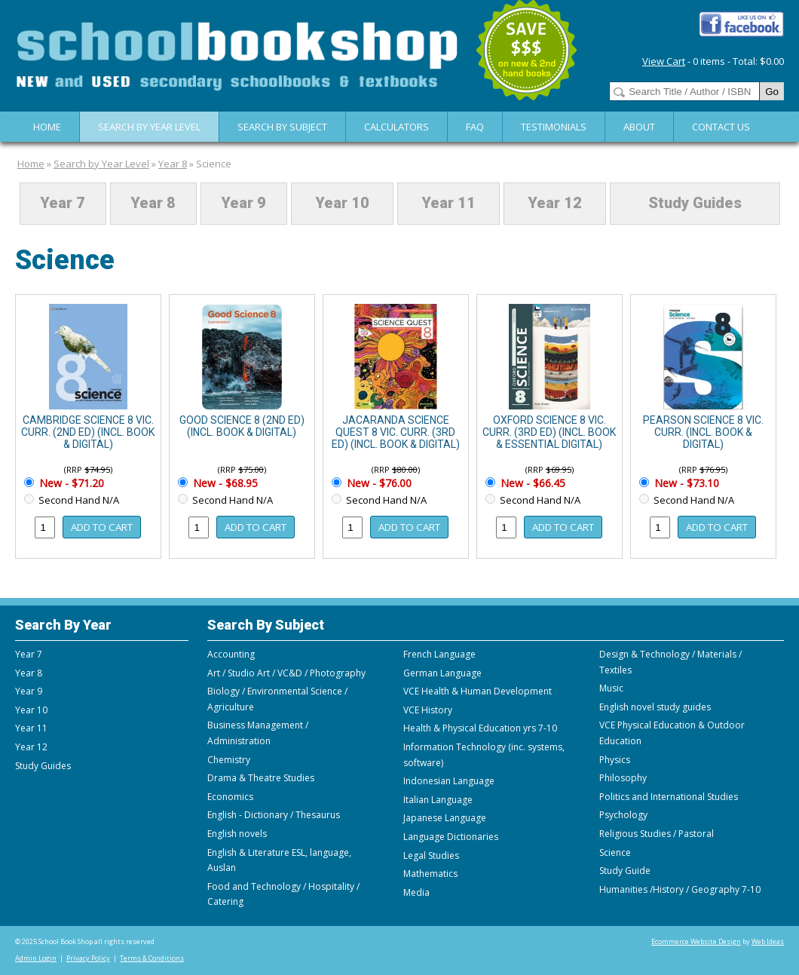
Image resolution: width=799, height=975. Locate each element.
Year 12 (555, 203)
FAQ (475, 126)
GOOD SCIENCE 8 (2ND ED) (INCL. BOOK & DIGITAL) (242, 426)
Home (47, 126)
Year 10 (342, 203)
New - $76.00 (378, 483)
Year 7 (62, 203)
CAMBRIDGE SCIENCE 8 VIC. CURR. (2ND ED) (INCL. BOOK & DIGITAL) (88, 432)
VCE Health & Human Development (477, 691)
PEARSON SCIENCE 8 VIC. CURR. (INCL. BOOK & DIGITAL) (703, 432)
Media (416, 892)
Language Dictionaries (450, 836)
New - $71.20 (70, 483)
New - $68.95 (224, 483)
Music (611, 688)
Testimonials (553, 126)
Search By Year (63, 625)
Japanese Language (444, 817)
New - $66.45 (531, 483)
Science (213, 163)
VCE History (427, 710)
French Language (439, 654)
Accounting (231, 654)
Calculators (396, 126)
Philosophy (623, 777)
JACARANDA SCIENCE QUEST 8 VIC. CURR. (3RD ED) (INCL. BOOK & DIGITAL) (396, 432)
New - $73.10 (685, 483)
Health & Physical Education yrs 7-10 (480, 728)
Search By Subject (282, 126)
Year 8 (172, 163)
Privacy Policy (88, 958)
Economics (230, 796)
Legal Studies (431, 855)
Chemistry (228, 759)
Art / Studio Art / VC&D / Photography (286, 673)
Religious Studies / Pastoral (656, 833)
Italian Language (438, 799)
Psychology (623, 814)
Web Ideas (768, 941)
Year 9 (243, 203)
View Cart (663, 61)
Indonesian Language (448, 780)
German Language (442, 673)
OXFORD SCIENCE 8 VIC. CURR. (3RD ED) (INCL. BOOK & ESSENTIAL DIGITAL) (549, 432)
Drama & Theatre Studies (260, 777)
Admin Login (36, 958)
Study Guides (695, 203)
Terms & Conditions (152, 958)
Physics (614, 759)
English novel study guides (655, 707)
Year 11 (448, 203)
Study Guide (625, 870)
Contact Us (721, 126)
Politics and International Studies (668, 796)
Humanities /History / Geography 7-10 (680, 889)
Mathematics (430, 873)
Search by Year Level (149, 126)
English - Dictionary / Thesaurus (273, 814)
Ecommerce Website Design (696, 941)
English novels (237, 833)
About (639, 126)
